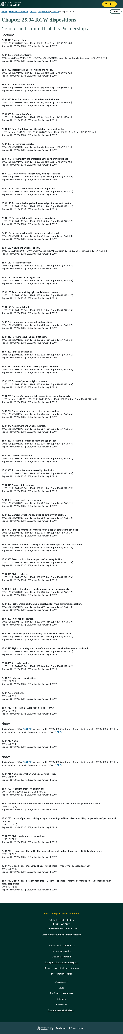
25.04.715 (27, 762)
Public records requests (61, 993)
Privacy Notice (76, 1028)
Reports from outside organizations (61, 968)
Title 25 (55, 11)
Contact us (61, 1004)
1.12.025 (57, 732)
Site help (61, 999)
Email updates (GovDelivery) (61, 1010)
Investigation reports (61, 973)
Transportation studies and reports (62, 962)
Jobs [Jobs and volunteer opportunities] (61, 987)
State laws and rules (18, 11)
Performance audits (61, 951)
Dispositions (44, 11)
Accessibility (61, 981)
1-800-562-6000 (61, 924)
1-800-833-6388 (71, 928)
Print (116, 11)
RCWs (33, 11)
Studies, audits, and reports (61, 945)
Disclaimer (61, 1028)
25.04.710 (27, 729)
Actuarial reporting (61, 956)
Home (4, 11)
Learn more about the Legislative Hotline (61, 934)
